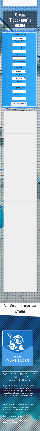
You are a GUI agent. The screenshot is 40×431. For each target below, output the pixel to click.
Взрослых (19, 94)
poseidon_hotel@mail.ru (19, 380)
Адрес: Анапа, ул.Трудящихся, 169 (19, 373)
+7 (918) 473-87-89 (19, 376)
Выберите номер (19, 35)
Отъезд (19, 74)
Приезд (19, 68)
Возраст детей (19, 88)
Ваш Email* (19, 54)
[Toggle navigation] (8, 3)
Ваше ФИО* (19, 41)
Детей (19, 81)
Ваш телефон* (19, 48)
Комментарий (19, 61)
